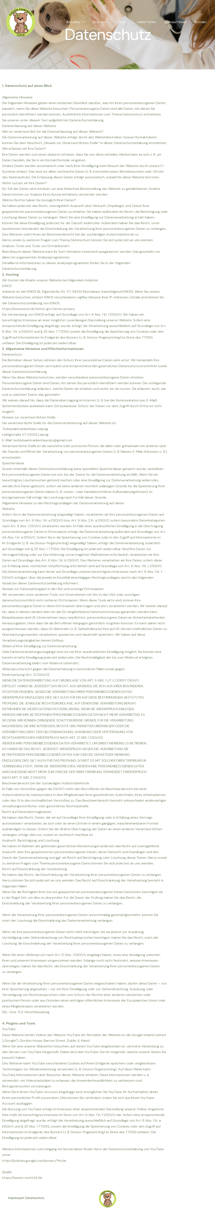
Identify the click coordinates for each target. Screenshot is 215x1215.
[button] (89, 22)
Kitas (128, 22)
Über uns (106, 22)
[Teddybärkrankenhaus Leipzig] (20, 22)
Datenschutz (38, 1199)
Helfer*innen (149, 22)
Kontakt (201, 22)
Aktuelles (81, 22)
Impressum (16, 1199)
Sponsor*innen (177, 22)
